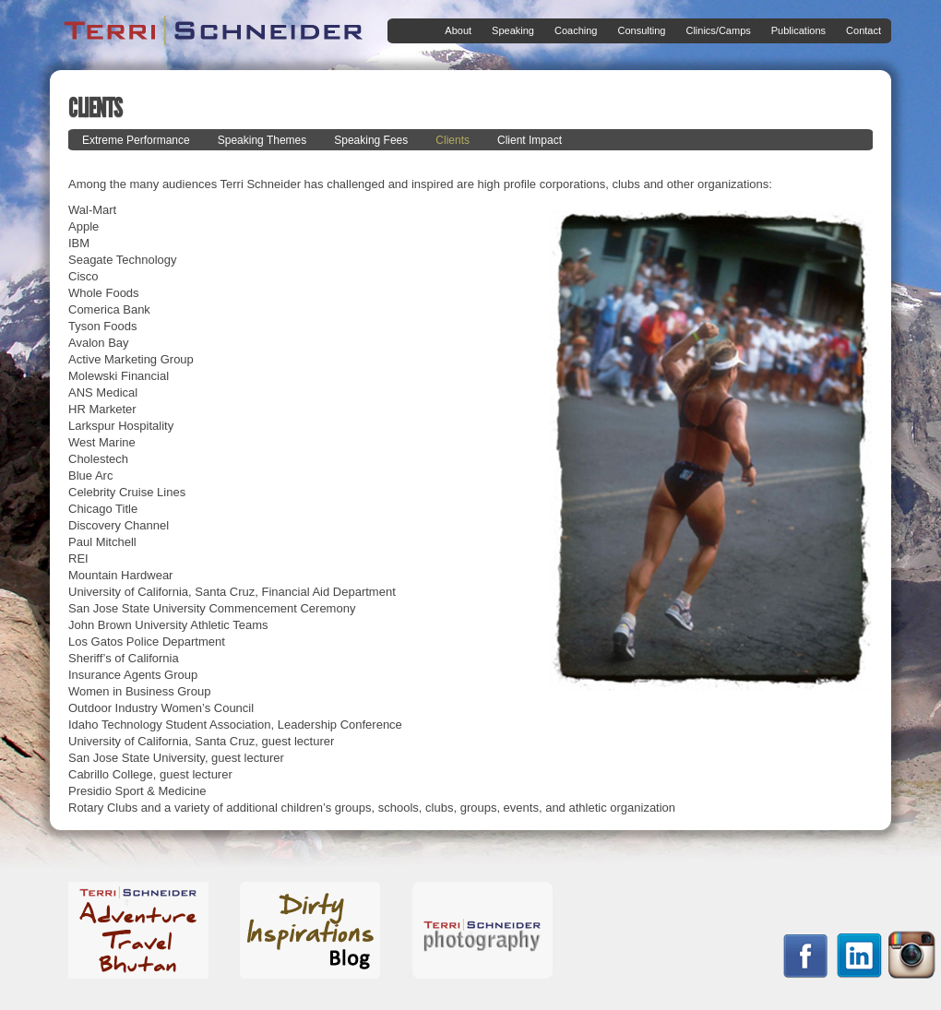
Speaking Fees (371, 140)
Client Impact (529, 140)
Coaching (572, 31)
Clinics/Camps (714, 31)
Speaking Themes (262, 140)
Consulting (637, 31)
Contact (863, 30)
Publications (794, 31)
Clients (452, 140)
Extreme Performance (136, 140)
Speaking (509, 31)
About (454, 31)
